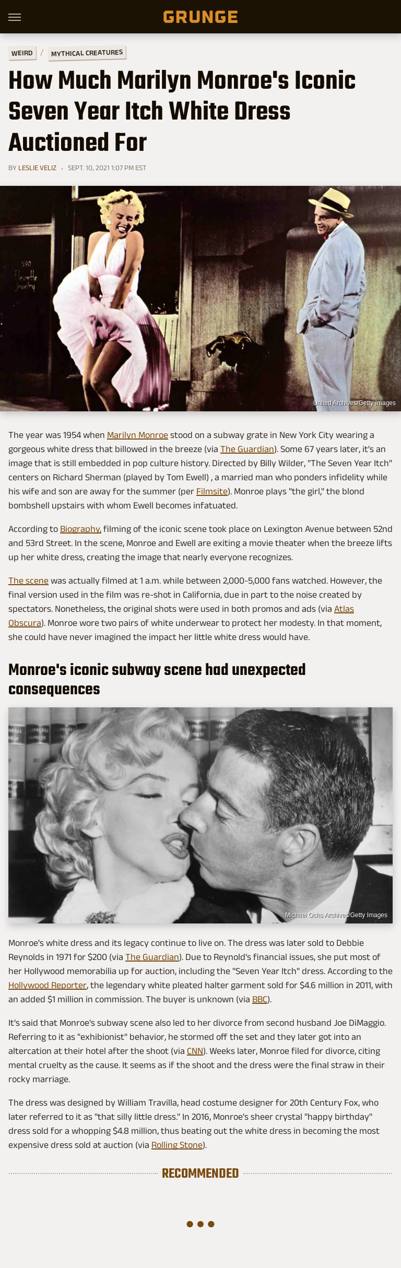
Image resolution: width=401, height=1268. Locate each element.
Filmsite (212, 491)
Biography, (80, 529)
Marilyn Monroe (137, 435)
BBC (259, 999)
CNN (195, 1051)
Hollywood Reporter (47, 985)
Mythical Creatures (87, 53)
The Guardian (247, 449)
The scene (28, 580)
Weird (22, 52)
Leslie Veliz (37, 167)
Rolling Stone (177, 1145)
